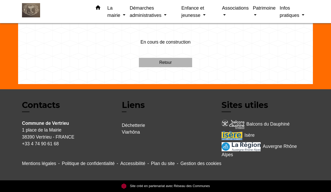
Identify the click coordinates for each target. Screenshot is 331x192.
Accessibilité (132, 163)
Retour (165, 62)
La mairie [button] (114, 11)
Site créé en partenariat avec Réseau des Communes (165, 186)
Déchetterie (133, 125)
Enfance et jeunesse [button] (192, 11)
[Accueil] (54, 11)
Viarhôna (131, 132)
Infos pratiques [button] (290, 11)
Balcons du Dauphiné (256, 124)
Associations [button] (235, 8)
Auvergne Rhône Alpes (259, 149)
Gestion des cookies (200, 163)
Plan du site (163, 163)
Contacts (41, 105)
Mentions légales (39, 163)
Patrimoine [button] (264, 8)
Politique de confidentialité (88, 163)
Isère (238, 135)
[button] (98, 8)
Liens (133, 105)
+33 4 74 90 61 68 (40, 143)
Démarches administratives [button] (146, 11)
